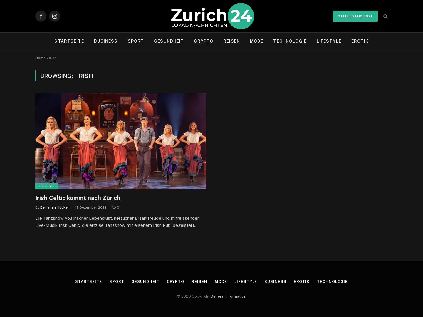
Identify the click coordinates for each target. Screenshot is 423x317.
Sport (136, 41)
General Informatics (228, 296)
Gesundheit (169, 41)
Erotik (360, 41)
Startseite (69, 41)
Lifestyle (329, 41)
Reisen (231, 41)
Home (40, 58)
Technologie (289, 41)
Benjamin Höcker (54, 207)
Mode (256, 41)
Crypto (203, 41)
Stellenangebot (355, 16)
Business (106, 41)
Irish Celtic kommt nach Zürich (77, 198)
